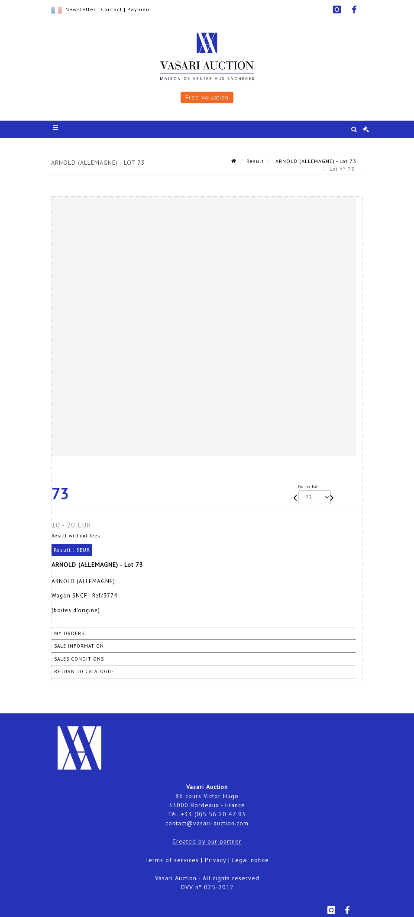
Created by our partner (207, 841)
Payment (139, 9)
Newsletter (80, 9)
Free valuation (207, 97)
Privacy (215, 860)
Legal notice (250, 860)
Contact (111, 9)
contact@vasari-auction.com (207, 823)
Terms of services (172, 860)
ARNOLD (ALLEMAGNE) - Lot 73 (315, 161)
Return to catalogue (84, 671)
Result (255, 161)
